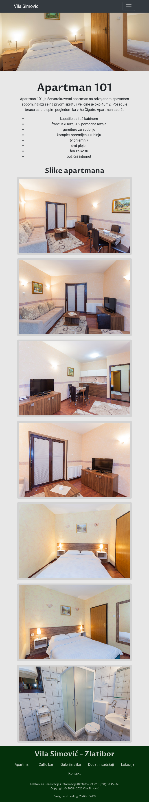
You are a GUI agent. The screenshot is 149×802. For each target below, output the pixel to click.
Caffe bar (46, 764)
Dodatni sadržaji (101, 764)
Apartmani (23, 764)
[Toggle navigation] (129, 6)
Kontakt (74, 773)
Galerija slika (71, 764)
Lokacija (127, 764)
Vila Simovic (26, 6)
